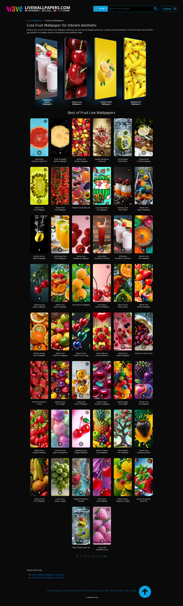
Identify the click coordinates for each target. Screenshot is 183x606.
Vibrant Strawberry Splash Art (144, 500)
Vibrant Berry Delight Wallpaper (39, 451)
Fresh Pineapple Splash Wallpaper (60, 160)
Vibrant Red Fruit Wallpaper (60, 209)
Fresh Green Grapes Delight (60, 500)
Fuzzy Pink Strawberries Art (102, 548)
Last (105, 556)
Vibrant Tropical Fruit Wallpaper (102, 451)
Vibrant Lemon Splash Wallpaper (39, 257)
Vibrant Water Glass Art (81, 547)
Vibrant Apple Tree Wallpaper (123, 451)
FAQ (126, 590)
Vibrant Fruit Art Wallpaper (144, 403)
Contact (50, 590)
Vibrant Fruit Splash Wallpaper (143, 209)
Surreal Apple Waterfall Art (123, 160)
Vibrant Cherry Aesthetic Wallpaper (102, 403)
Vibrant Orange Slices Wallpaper (39, 354)
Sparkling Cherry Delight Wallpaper (81, 451)
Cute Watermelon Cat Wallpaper (102, 209)
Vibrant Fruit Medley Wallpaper (81, 160)
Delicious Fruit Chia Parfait (123, 209)
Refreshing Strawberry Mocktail (101, 257)
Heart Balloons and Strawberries (102, 354)
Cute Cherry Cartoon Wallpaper (102, 306)
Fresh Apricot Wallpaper (81, 305)
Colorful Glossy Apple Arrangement (60, 451)
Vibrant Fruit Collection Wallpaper (60, 354)
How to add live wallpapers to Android (47, 574)
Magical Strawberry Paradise (81, 500)
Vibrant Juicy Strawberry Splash (144, 451)
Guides (133, 590)
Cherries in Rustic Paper (144, 353)
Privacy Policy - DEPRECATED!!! (110, 590)
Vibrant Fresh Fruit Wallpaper (39, 500)
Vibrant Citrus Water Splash (123, 306)
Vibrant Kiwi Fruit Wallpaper (39, 209)
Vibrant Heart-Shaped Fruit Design (81, 354)
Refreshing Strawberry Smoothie (123, 257)
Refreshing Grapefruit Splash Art (39, 160)
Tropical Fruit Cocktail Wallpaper (144, 160)
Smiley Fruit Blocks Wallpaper (81, 403)
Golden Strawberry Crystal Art (102, 160)
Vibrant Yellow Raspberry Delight (123, 500)
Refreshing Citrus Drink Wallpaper (60, 257)
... (100, 556)
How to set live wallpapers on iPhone (47, 577)
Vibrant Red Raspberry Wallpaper (81, 257)
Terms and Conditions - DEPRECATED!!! (80, 590)
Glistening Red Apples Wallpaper (39, 306)
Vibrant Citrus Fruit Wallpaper (143, 257)
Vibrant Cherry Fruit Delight (60, 403)
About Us (59, 590)
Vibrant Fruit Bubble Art (81, 208)
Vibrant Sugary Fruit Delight (122, 403)
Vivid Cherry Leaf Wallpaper (102, 500)
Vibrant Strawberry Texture (39, 403)
